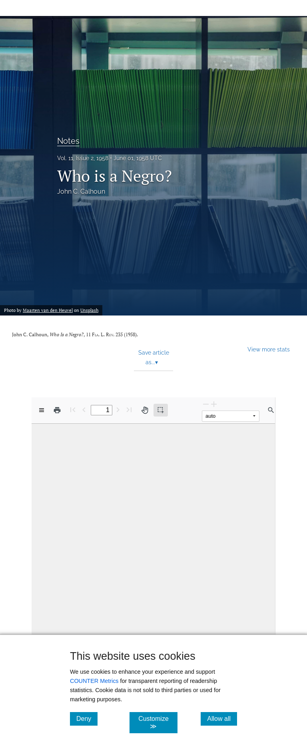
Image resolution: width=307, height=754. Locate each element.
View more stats (268, 349)
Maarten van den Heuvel (48, 310)
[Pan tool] (145, 410)
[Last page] (129, 410)
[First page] (73, 410)
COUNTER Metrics (94, 681)
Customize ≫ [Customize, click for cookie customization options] (157, 722)
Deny (87, 718)
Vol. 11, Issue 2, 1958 (82, 158)
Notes (68, 141)
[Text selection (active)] (161, 410)
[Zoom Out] (206, 404)
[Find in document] (271, 410)
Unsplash (89, 310)
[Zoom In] (214, 404)
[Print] (57, 410)
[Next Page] (118, 410)
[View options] (41, 410)
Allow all (222, 718)
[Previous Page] (84, 410)
